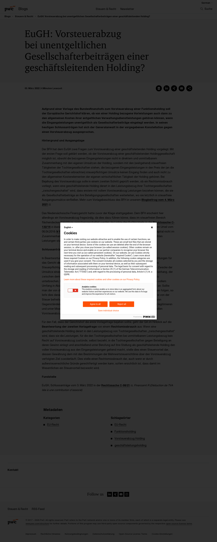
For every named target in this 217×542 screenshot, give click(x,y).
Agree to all (95, 304)
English (68, 227)
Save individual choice (108, 310)
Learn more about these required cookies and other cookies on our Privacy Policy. (102, 279)
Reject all (122, 304)
